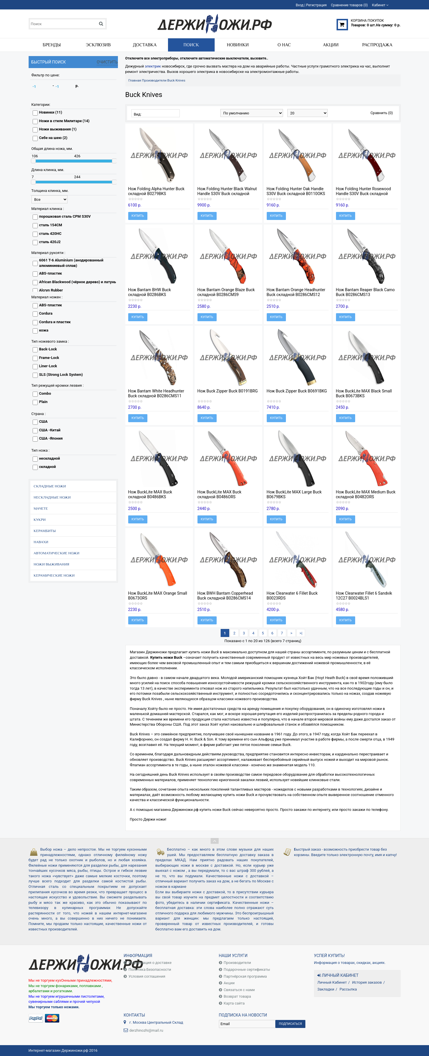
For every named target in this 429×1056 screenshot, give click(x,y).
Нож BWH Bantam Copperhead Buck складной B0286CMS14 (225, 595)
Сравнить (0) (381, 113)
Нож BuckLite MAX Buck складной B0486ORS (219, 494)
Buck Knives (176, 80)
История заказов (367, 982)
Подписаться (290, 1024)
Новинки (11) (50, 112)
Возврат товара (237, 996)
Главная (134, 80)
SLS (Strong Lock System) (61, 374)
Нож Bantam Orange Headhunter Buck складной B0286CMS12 (296, 292)
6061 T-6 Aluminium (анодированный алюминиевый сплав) (71, 263)
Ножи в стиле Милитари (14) (64, 121)
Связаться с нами (239, 990)
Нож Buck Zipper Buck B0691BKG (297, 391)
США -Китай (50, 430)
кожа (43, 330)
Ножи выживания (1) (58, 129)
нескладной (49, 458)
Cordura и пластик (55, 322)
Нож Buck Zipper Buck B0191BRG (227, 391)
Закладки (325, 989)
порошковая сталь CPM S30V (65, 216)
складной (47, 467)
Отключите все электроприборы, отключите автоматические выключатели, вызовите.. (196, 58)
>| (300, 633)
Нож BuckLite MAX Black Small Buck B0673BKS (364, 393)
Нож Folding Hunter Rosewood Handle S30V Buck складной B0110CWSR (363, 193)
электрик (153, 66)
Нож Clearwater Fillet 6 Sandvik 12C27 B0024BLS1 (364, 595)
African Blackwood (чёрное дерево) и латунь (77, 282)
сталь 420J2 (50, 242)
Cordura (46, 313)
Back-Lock (48, 349)
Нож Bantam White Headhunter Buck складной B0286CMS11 (156, 393)
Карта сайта (234, 1003)
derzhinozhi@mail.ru (146, 1030)
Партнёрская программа (245, 976)
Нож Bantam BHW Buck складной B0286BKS (149, 292)
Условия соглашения (146, 976)
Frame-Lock (49, 358)
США (43, 421)
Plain (43, 402)
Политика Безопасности (149, 969)
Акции (229, 983)
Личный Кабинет (332, 982)
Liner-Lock (48, 366)
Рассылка (348, 989)
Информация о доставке (149, 962)
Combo (45, 393)
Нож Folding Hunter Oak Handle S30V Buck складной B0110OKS (296, 191)
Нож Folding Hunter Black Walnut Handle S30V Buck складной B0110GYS (227, 193)
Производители (154, 80)
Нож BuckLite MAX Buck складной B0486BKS (150, 494)
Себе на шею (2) (53, 138)
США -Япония (51, 438)
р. (77, 86)
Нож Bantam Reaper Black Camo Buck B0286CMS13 (365, 292)
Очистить (107, 62)
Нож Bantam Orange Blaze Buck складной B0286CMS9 (226, 292)
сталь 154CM (50, 225)
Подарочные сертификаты (247, 969)
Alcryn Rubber (51, 290)
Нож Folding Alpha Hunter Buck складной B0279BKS (156, 191)
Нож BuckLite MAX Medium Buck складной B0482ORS (366, 494)
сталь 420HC (50, 233)
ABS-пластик (50, 273)
